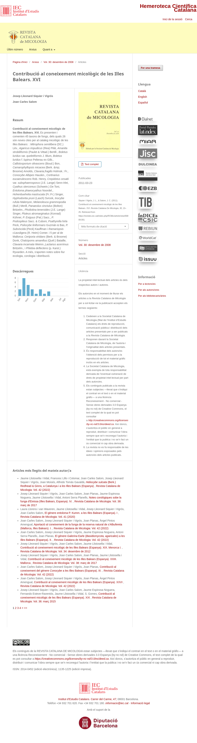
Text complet (91, 164)
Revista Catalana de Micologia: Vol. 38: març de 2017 (65, 562)
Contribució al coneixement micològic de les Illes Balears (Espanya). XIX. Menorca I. (71, 547)
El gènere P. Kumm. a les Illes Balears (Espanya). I (81, 512)
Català (142, 91)
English (142, 96)
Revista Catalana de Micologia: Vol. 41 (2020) (47, 516)
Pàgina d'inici (20, 62)
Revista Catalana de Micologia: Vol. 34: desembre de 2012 (55, 551)
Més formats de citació (94, 226)
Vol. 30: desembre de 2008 (58, 62)
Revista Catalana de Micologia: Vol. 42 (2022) (81, 528)
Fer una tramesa (150, 67)
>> (25, 607)
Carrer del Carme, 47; (104, 699)
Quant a (48, 49)
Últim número (15, 49)
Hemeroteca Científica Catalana (168, 8)
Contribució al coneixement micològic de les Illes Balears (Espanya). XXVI (78, 582)
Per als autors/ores (148, 289)
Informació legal (140, 703)
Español (143, 102)
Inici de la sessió (172, 19)
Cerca (189, 19)
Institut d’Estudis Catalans (73, 699)
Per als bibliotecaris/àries (152, 295)
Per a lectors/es (146, 283)
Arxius (33, 49)
